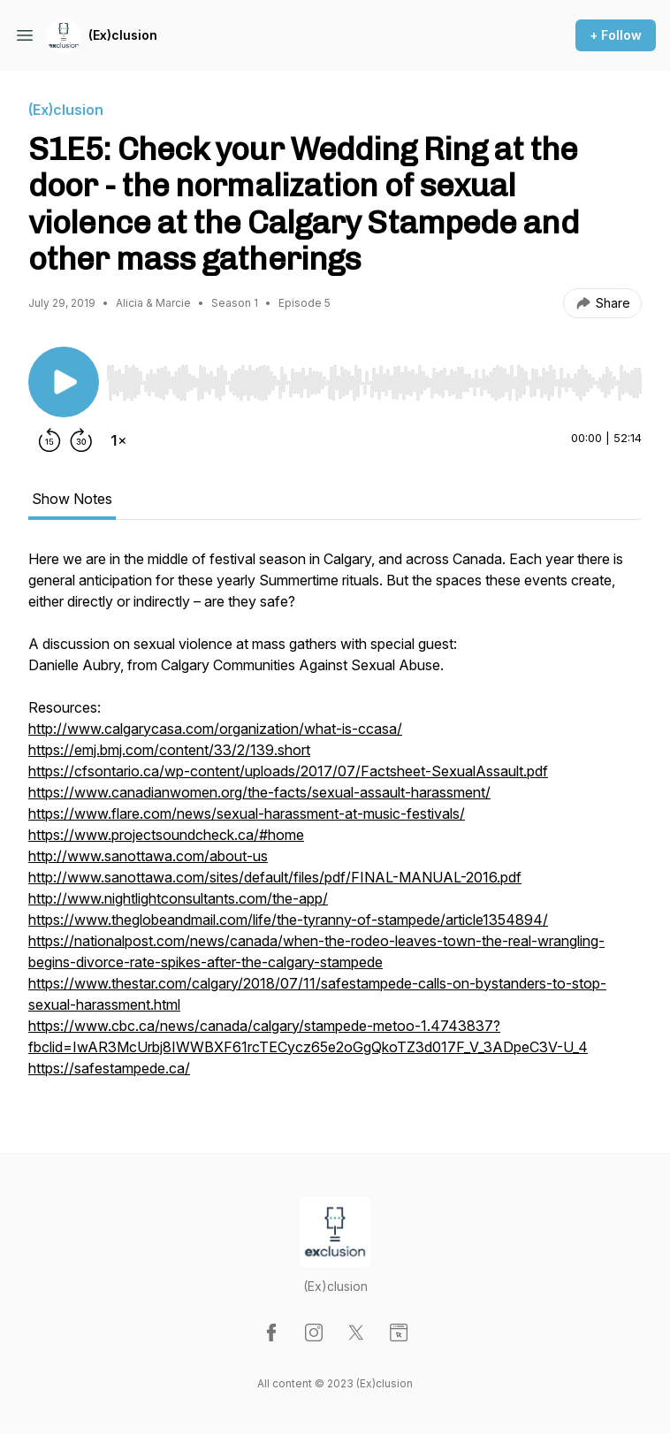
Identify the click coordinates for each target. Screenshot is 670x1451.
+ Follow (616, 34)
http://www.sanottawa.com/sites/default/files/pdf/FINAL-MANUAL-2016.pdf (275, 877)
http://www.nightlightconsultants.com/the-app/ (178, 898)
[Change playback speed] (118, 440)
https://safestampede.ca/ (109, 1068)
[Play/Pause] (63, 382)
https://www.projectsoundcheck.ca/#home (166, 835)
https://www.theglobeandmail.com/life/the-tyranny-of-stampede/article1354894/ (288, 919)
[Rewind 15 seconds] (49, 440)
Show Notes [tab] (72, 499)
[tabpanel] (335, 822)
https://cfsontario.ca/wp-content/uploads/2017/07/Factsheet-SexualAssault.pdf (288, 771)
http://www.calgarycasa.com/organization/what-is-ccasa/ (215, 728)
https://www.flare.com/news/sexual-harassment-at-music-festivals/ (246, 813)
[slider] (374, 382)
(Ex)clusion (122, 34)
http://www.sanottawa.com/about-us (148, 856)
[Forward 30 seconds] (81, 440)
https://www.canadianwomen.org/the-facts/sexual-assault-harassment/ (259, 792)
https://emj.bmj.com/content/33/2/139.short (169, 750)
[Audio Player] (374, 377)
